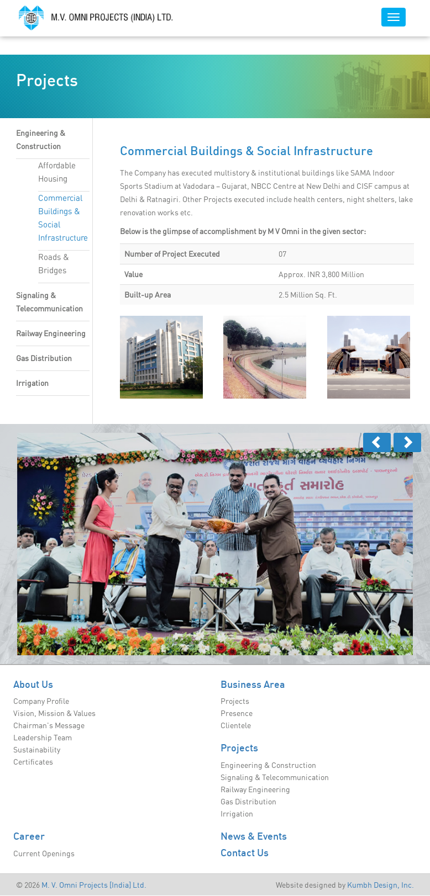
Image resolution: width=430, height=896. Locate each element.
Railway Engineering (51, 333)
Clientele (236, 725)
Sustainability (36, 749)
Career (29, 836)
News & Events (254, 836)
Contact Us (245, 852)
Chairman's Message (49, 725)
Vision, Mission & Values (54, 713)
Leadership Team (42, 737)
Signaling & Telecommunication (275, 777)
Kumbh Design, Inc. (380, 885)
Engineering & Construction (268, 765)
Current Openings (44, 853)
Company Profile (41, 701)
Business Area (253, 684)
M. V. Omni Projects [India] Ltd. (93, 885)
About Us (33, 684)
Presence (237, 713)
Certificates (33, 761)
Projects (235, 701)
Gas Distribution (44, 358)
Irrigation (32, 383)
